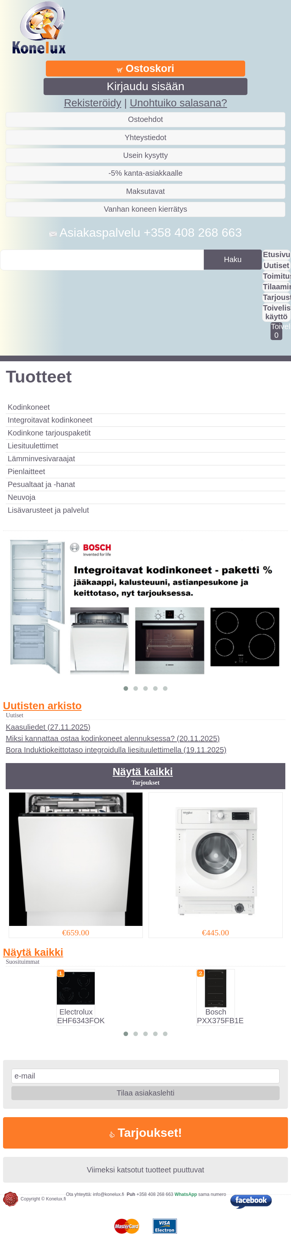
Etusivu (276, 254)
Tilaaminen (277, 287)
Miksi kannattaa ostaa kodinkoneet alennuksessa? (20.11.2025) (113, 738)
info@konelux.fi (108, 1194)
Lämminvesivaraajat (41, 458)
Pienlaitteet (26, 471)
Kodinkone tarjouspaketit (49, 433)
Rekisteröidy (92, 103)
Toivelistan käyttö (277, 312)
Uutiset (276, 265)
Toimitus (277, 276)
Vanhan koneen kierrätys (145, 209)
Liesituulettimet (33, 446)
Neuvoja (21, 497)
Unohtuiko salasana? (178, 103)
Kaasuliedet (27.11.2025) (48, 727)
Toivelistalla (276, 330)
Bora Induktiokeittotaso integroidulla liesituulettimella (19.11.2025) (116, 750)
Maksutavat (145, 191)
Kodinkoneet (29, 407)
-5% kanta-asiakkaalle (145, 173)
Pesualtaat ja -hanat (41, 484)
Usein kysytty (145, 155)
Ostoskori (145, 68)
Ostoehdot (145, 119)
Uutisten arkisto (42, 706)
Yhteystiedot (145, 137)
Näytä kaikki (143, 771)
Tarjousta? (277, 297)
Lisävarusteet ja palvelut (48, 510)
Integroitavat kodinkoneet (50, 420)
